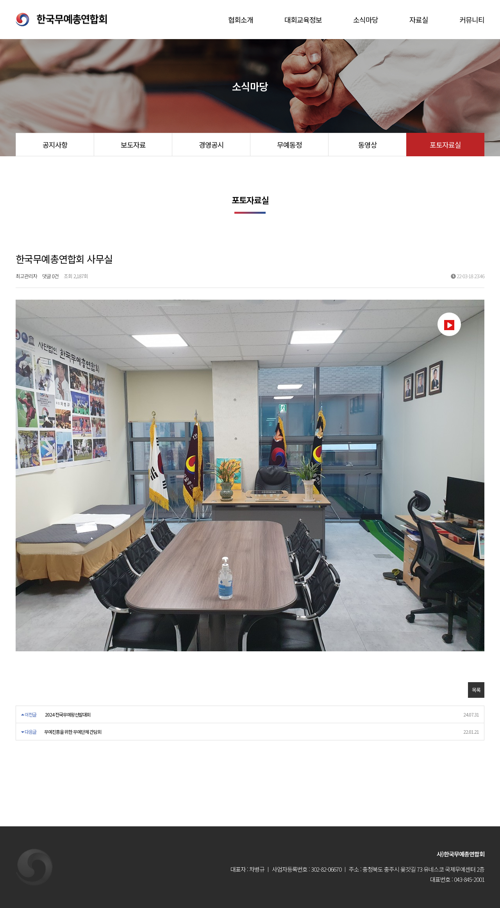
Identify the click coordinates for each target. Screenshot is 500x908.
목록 (476, 690)
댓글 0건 (50, 276)
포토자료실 (445, 144)
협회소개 (240, 19)
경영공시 (211, 144)
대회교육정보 (303, 19)
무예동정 (289, 144)
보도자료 (133, 144)
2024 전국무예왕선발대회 (67, 714)
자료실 (418, 19)
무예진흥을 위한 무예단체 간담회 (72, 731)
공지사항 (55, 144)
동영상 (367, 144)
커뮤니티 (471, 19)
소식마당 (365, 19)
